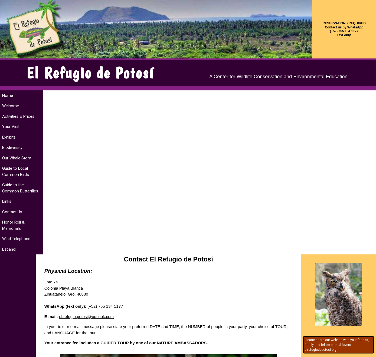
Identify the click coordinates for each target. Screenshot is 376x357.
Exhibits (9, 137)
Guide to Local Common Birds (15, 171)
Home (7, 95)
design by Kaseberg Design (22, 353)
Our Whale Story (16, 158)
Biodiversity (12, 147)
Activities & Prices (18, 116)
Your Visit (10, 126)
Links (6, 201)
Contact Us (12, 211)
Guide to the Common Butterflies (20, 188)
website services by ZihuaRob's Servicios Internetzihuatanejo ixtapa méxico (352, 348)
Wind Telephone (16, 238)
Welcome (10, 105)
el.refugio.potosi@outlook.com (94, 152)
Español (9, 249)
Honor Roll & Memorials (13, 225)
